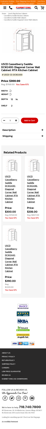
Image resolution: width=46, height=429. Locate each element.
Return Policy (8, 360)
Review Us (6, 375)
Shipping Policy (8, 364)
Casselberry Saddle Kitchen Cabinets (16, 16)
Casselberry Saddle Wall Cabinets (15, 18)
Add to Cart (29, 120)
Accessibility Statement (10, 422)
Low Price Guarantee (11, 371)
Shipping (7, 136)
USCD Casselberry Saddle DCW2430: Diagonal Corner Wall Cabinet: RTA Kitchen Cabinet (11, 189)
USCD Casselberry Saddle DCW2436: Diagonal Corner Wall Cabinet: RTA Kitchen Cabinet (33, 189)
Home (4, 13)
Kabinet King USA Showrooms (14, 379)
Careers (5, 367)
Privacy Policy (8, 356)
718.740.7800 (30, 406)
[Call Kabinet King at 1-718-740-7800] (10, 8)
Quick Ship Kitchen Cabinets (17, 13)
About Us (6, 353)
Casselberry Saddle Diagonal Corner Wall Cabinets (21, 20)
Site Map (33, 417)
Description (9, 130)
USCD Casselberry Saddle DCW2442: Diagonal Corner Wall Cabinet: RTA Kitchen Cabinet (11, 258)
